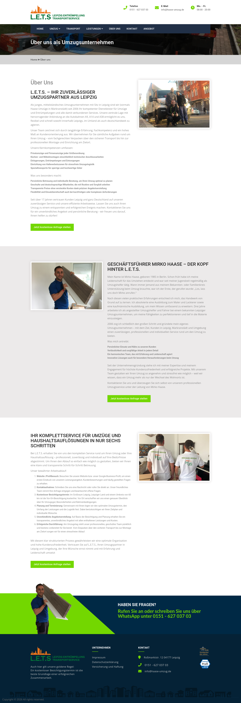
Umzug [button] (55, 28)
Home (40, 28)
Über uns (114, 28)
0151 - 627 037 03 (156, 665)
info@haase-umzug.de (172, 9)
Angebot (149, 28)
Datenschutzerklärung (105, 662)
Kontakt (132, 28)
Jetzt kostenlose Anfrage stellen (52, 227)
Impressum (98, 657)
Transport (73, 28)
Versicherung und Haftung (107, 666)
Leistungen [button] (94, 28)
